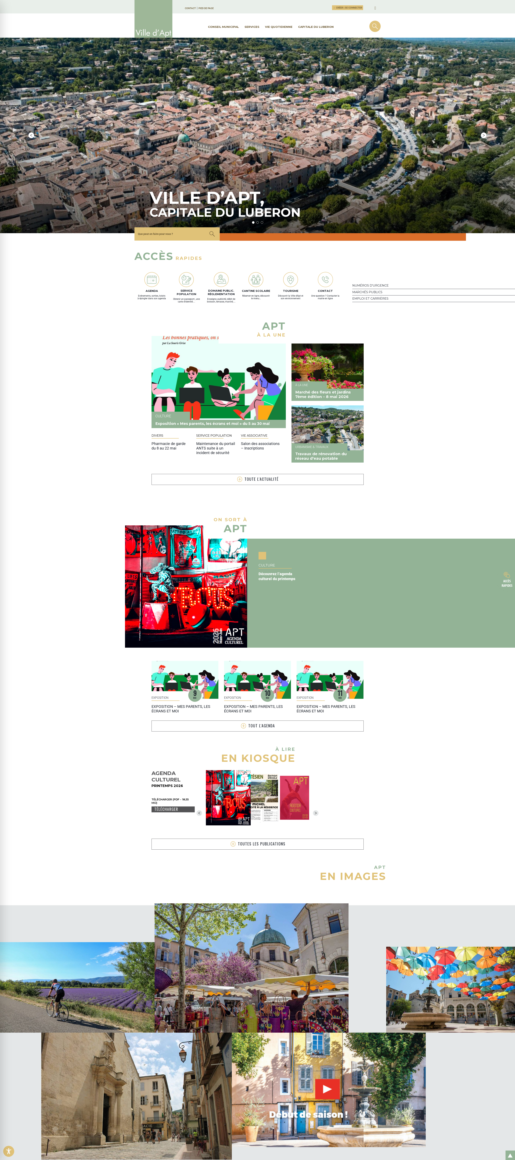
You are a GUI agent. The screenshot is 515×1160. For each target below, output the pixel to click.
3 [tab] (262, 143)
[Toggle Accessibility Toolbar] (9, 1151)
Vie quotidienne (278, 27)
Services (252, 27)
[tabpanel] (153, 96)
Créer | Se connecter (347, 7)
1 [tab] (253, 143)
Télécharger (166, 730)
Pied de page (206, 8)
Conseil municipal (223, 27)
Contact (190, 8)
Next (484, 96)
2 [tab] (257, 143)
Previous (31, 96)
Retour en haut (509, 1151)
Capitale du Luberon (316, 27)
